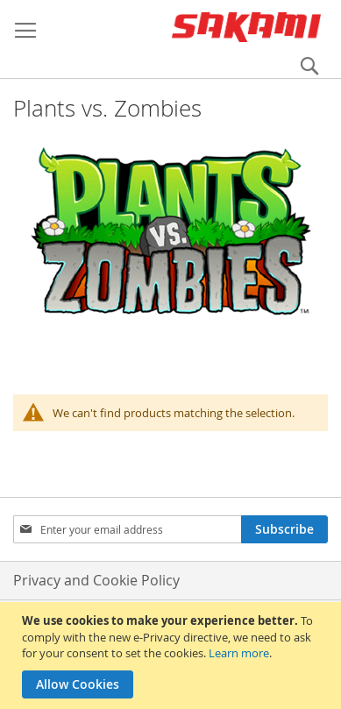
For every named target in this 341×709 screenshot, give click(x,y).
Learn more (239, 653)
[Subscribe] (284, 529)
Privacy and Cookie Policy (96, 580)
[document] (172, 655)
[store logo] (246, 27)
